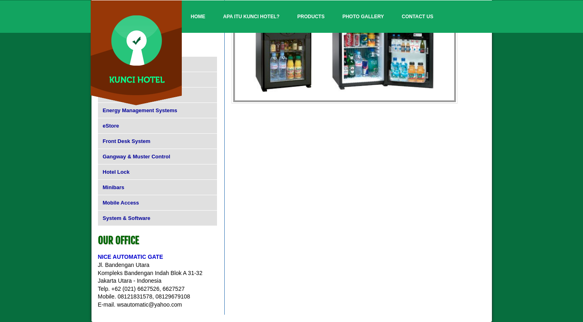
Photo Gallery (363, 16)
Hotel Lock (116, 172)
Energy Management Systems (140, 110)
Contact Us (417, 16)
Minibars (113, 187)
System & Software (127, 218)
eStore (111, 126)
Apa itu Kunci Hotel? (251, 16)
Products (310, 16)
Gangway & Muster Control (136, 157)
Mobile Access (121, 203)
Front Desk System (127, 141)
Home (198, 16)
